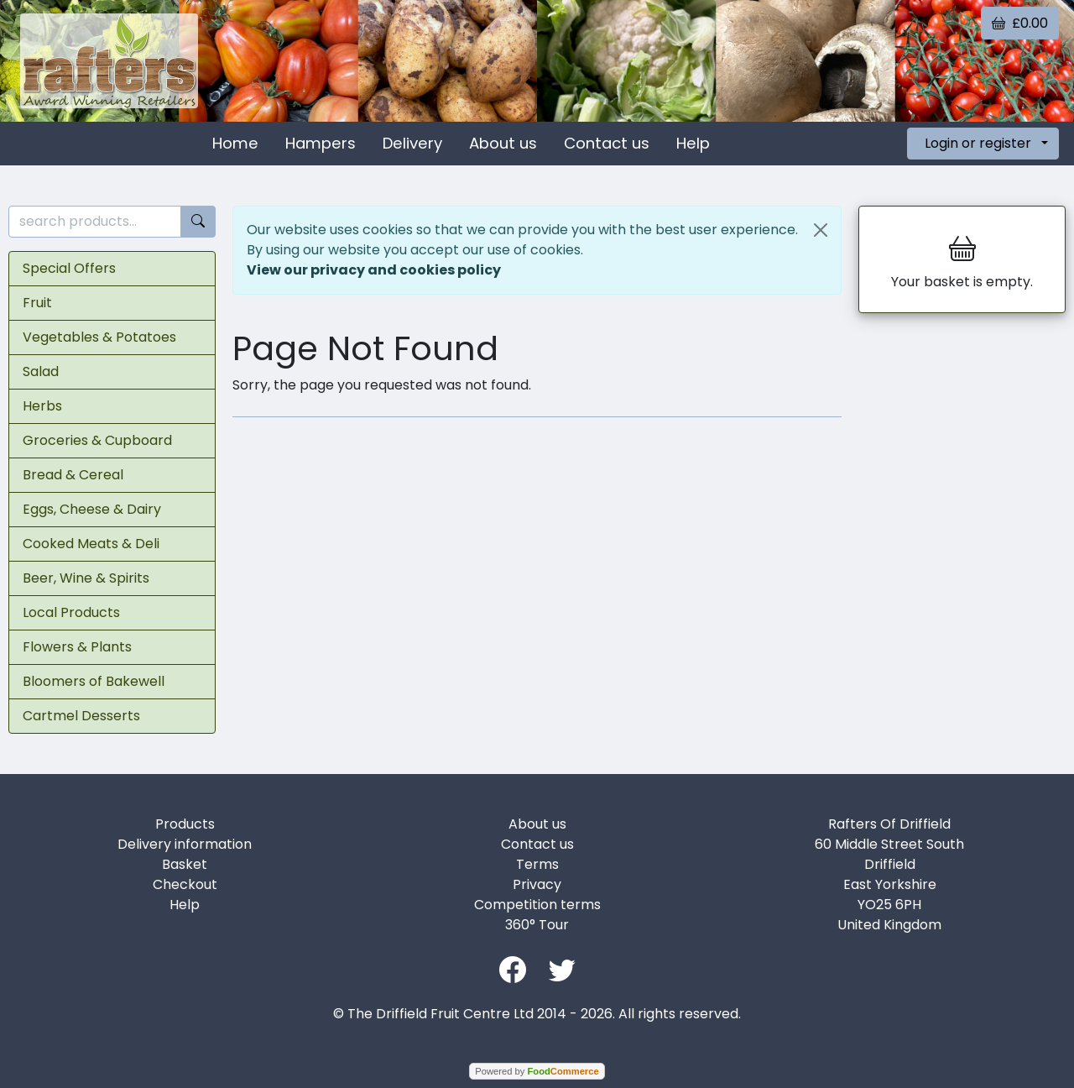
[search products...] (94, 222)
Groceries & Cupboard (97, 440)
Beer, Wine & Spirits (86, 578)
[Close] (820, 230)
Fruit (37, 302)
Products (185, 824)
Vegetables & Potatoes (99, 337)
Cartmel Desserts (81, 715)
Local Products (71, 612)
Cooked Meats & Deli (91, 543)
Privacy (537, 884)
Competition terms (537, 904)
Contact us (606, 143)
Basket (184, 864)
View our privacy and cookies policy (374, 270)
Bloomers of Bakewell (93, 681)
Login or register (978, 143)
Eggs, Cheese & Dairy (92, 509)
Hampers (320, 143)
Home (235, 143)
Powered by (536, 1071)
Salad (41, 371)
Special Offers (69, 268)
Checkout (185, 884)
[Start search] (198, 222)
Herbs (42, 406)
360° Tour (537, 924)
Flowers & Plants (77, 646)
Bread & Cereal (73, 474)
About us (503, 143)
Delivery (412, 143)
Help (693, 143)
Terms (537, 864)
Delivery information (184, 844)
